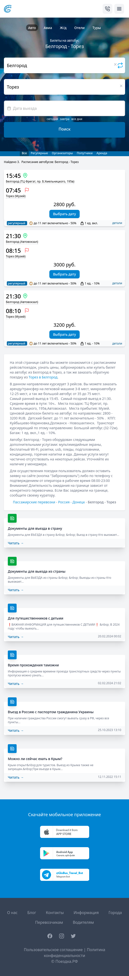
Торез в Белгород (43, 377)
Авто (32, 27)
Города (115, 912)
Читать (16, 543)
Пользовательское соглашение (53, 949)
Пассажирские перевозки (34, 502)
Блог (31, 912)
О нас (12, 912)
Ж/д (63, 27)
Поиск (65, 129)
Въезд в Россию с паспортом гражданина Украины (51, 712)
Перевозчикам (49, 922)
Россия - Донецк (71, 502)
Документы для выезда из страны (36, 571)
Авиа (48, 27)
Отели (79, 27)
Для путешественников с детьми (35, 618)
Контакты (55, 912)
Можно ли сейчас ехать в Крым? (35, 758)
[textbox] (64, 108)
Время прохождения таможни (33, 665)
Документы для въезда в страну (35, 528)
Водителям (83, 922)
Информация (86, 912)
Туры (96, 27)
